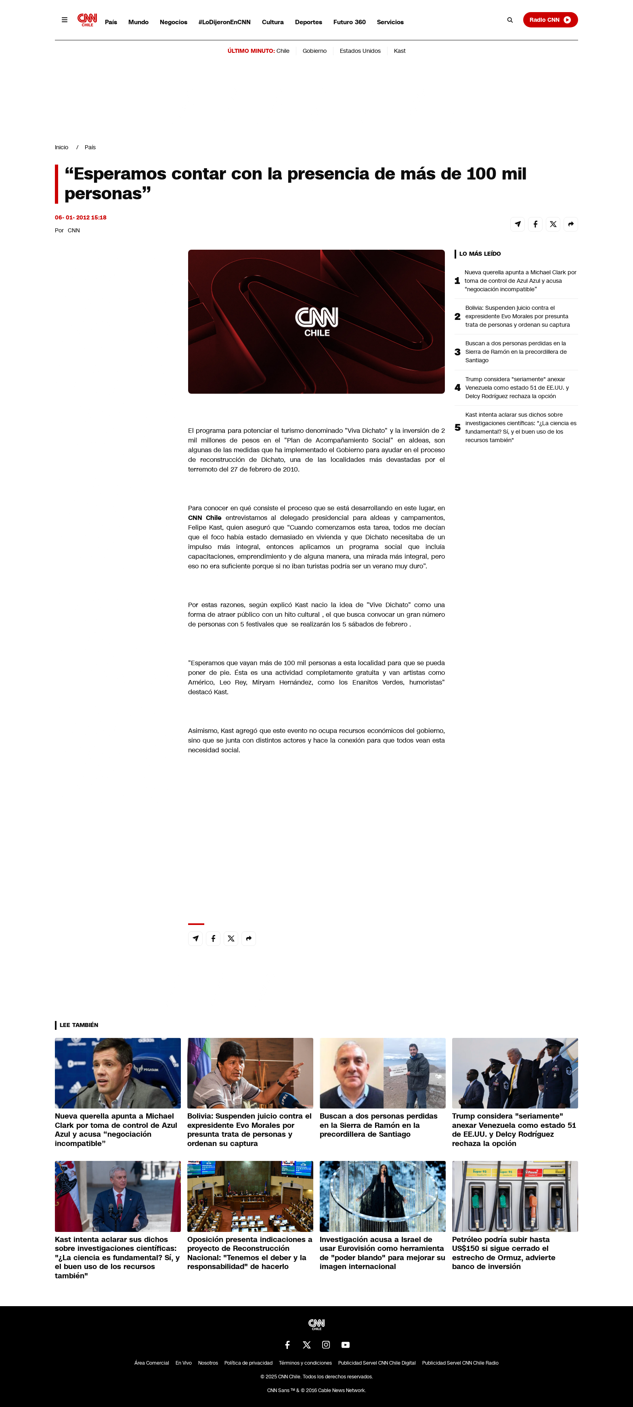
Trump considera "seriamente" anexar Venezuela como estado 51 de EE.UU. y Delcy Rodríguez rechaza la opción (517, 387)
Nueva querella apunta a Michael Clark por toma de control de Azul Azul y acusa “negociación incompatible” (520, 280)
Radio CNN (551, 19)
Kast (400, 51)
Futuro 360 (349, 22)
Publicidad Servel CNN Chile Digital (377, 1363)
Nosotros (208, 1363)
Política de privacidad (248, 1363)
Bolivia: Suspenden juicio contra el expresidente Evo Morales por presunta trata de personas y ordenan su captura (517, 316)
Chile (283, 51)
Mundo (138, 22)
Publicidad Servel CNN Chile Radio (460, 1363)
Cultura (273, 22)
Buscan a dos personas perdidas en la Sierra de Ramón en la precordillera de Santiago (516, 351)
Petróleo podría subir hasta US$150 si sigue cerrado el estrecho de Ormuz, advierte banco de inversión (503, 1253)
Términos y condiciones (305, 1363)
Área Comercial (151, 1363)
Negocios (173, 22)
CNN (74, 230)
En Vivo (184, 1363)
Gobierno (315, 51)
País (111, 22)
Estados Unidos (360, 51)
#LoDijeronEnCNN (225, 22)
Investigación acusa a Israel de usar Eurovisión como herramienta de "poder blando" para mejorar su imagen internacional (382, 1253)
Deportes (308, 22)
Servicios (390, 22)
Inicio (61, 147)
